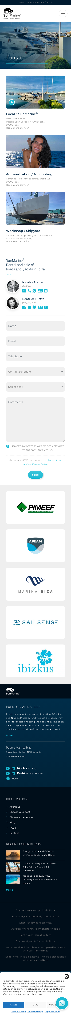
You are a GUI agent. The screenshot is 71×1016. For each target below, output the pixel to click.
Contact (14, 833)
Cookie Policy (18, 1011)
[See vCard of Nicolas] (40, 290)
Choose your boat (20, 812)
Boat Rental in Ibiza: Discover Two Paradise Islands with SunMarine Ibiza (35, 958)
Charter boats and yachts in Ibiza (35, 910)
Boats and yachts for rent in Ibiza (35, 941)
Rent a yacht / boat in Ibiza (36, 935)
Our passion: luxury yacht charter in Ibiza (35, 928)
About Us (15, 806)
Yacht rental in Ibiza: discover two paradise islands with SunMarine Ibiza (35, 949)
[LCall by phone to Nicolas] (29, 290)
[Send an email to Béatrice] (24, 307)
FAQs (13, 828)
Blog (12, 822)
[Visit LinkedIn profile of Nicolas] (46, 290)
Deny (35, 1005)
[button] (66, 976)
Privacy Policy (35, 1011)
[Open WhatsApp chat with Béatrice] (29, 307)
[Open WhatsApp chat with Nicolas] (34, 290)
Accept (13, 1005)
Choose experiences (21, 817)
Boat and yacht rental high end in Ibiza (35, 916)
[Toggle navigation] (63, 13)
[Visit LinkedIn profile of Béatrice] (46, 307)
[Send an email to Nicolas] (24, 290)
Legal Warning (52, 1011)
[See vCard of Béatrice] (40, 307)
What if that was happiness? (35, 922)
